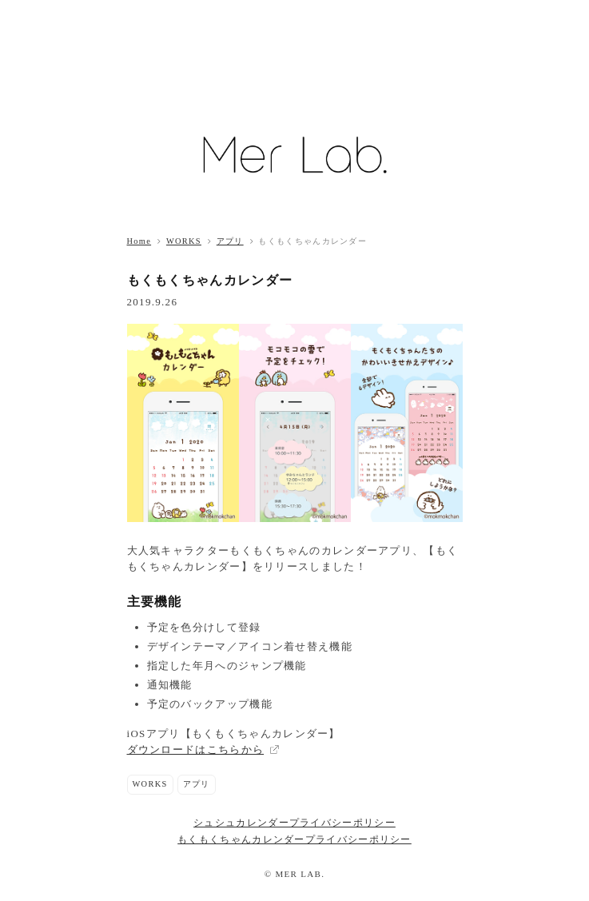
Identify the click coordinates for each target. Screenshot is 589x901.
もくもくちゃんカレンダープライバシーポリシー (294, 840)
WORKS (183, 241)
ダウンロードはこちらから (196, 749)
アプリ (230, 241)
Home (139, 241)
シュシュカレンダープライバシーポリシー (294, 823)
